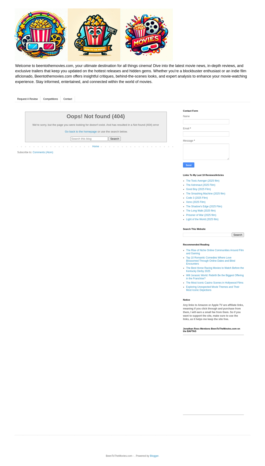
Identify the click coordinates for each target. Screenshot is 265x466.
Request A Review (27, 99)
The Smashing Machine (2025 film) (205, 193)
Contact (67, 99)
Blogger (154, 455)
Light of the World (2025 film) (202, 219)
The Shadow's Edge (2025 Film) (204, 206)
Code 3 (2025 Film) (197, 197)
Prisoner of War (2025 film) (201, 215)
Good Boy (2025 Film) (198, 189)
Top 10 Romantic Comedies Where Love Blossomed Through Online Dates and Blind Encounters (210, 260)
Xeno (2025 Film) (195, 202)
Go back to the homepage (81, 131)
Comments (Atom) (43, 152)
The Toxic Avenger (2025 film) (202, 180)
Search (114, 138)
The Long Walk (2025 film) (201, 210)
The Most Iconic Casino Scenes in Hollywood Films (214, 282)
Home (95, 146)
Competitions (50, 99)
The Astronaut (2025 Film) (200, 184)
